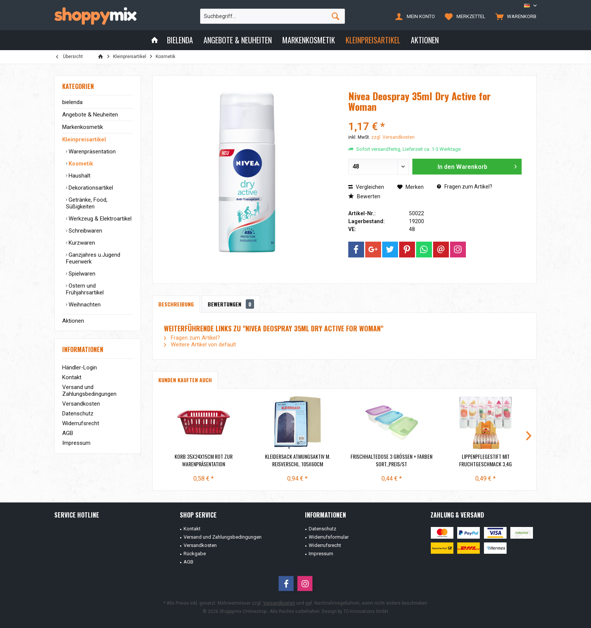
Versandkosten (81, 403)
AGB (67, 433)
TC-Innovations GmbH (365, 611)
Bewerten (364, 196)
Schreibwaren (84, 230)
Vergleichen (366, 187)
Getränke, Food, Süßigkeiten (86, 203)
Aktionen (73, 320)
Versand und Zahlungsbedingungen (89, 390)
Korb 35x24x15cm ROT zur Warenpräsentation (204, 460)
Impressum (76, 443)
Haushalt (78, 175)
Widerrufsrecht (80, 423)
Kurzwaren (81, 242)
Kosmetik (80, 163)
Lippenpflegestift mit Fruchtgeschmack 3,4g (485, 460)
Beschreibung (176, 304)
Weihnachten (84, 304)
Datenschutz (77, 413)
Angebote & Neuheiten (90, 114)
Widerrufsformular (329, 537)
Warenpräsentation (91, 151)
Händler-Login (79, 367)
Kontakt (71, 377)
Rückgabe (195, 553)
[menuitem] (514, 16)
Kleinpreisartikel (84, 139)
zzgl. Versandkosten (393, 137)
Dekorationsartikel (90, 187)
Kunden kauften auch (185, 380)
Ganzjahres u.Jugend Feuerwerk (93, 258)
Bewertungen (231, 304)
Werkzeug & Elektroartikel (99, 218)
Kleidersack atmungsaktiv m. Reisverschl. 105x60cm (297, 460)
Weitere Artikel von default (200, 344)
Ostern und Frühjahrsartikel (85, 289)
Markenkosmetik (82, 127)
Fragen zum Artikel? (464, 187)
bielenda (72, 102)
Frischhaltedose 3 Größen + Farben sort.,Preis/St (391, 460)
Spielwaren (81, 273)
